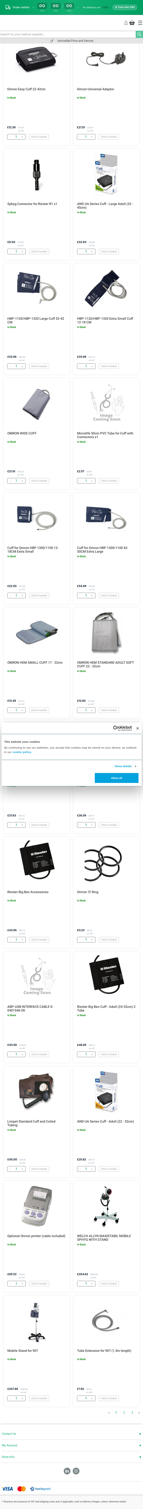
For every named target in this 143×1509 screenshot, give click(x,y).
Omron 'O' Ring (87, 892)
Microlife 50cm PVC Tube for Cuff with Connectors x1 (105, 435)
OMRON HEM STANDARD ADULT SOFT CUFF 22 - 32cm (105, 664)
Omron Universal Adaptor (95, 89)
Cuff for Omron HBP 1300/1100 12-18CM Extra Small (33, 549)
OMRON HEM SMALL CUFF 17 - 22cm (35, 662)
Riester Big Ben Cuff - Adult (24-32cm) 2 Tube (106, 1008)
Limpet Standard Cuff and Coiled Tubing (31, 1123)
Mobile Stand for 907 (22, 1351)
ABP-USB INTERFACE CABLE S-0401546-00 (30, 1008)
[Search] (139, 34)
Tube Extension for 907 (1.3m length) (104, 1351)
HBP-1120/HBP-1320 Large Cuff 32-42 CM (35, 320)
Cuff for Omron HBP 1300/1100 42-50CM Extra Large (102, 549)
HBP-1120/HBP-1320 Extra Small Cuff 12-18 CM (105, 320)
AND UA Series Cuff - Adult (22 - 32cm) (105, 1121)
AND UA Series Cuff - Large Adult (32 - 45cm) (105, 205)
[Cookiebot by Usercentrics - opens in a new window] (116, 728)
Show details (123, 766)
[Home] (140, 23)
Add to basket (39, 136)
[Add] (22, 136)
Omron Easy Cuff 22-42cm (26, 89)
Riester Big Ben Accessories (27, 892)
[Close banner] (137, 728)
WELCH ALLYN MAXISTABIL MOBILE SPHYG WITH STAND (104, 1238)
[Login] (126, 22)
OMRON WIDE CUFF (22, 433)
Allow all (116, 777)
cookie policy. (22, 751)
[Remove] (10, 136)
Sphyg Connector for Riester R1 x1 (32, 204)
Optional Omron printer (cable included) (36, 1236)
